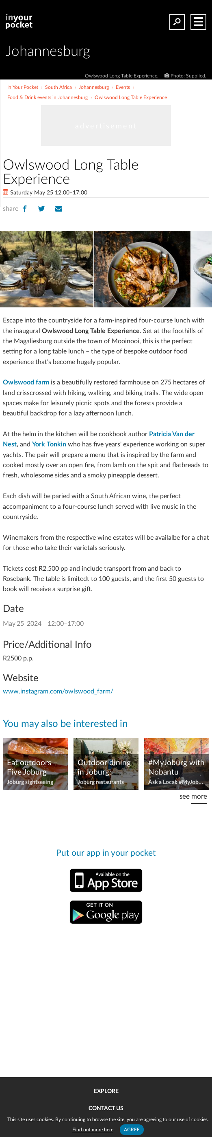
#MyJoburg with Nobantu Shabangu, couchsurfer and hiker (176, 768)
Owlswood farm (26, 382)
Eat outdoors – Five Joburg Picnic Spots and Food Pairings (35, 768)
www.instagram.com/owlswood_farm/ (58, 691)
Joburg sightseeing (30, 782)
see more (193, 796)
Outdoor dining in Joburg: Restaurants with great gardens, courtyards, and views (104, 768)
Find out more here (92, 1129)
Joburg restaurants (101, 782)
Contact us (106, 1108)
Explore (106, 1091)
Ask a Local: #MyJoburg (176, 782)
